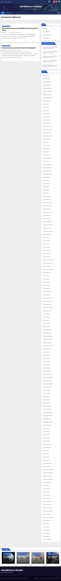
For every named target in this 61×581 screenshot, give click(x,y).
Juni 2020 (45, 279)
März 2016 (45, 364)
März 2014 (45, 403)
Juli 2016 (45, 352)
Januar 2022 (46, 218)
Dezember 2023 (46, 164)
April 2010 (45, 457)
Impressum (42, 578)
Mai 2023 (45, 186)
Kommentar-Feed (47, 34)
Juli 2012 (45, 428)
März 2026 (45, 78)
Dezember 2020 (46, 259)
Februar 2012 (46, 444)
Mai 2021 (45, 244)
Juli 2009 (45, 485)
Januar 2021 (46, 256)
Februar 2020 (46, 291)
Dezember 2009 (46, 469)
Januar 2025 (46, 123)
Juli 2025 (45, 104)
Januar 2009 (46, 504)
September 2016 (47, 345)
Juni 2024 (45, 145)
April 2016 (45, 361)
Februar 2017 (46, 329)
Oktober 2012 (46, 418)
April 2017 (45, 323)
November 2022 (46, 205)
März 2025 (45, 116)
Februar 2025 (46, 120)
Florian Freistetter (16, 32)
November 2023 (46, 167)
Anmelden (45, 28)
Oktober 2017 (46, 304)
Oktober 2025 (46, 94)
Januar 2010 (46, 466)
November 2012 (46, 415)
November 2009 (46, 472)
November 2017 (46, 301)
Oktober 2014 (46, 380)
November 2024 (46, 129)
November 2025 (46, 91)
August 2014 (46, 387)
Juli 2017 (45, 314)
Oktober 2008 (46, 514)
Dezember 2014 (46, 374)
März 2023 (45, 193)
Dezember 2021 (46, 221)
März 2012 (45, 441)
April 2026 (45, 75)
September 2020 (47, 269)
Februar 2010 (46, 463)
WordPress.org (46, 38)
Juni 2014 (45, 393)
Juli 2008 (45, 523)
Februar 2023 (46, 196)
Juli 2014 (45, 390)
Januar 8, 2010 (6, 32)
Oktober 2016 (46, 342)
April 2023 (45, 190)
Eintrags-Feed (46, 31)
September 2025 (47, 97)
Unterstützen (36, 578)
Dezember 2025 (46, 88)
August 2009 (46, 482)
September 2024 (47, 136)
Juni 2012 (45, 431)
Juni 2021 (45, 240)
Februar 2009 (46, 501)
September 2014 (47, 383)
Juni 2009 (45, 488)
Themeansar (24, 578)
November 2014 (46, 377)
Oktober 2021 (46, 228)
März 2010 (45, 460)
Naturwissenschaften (6, 26)
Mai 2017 (45, 320)
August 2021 (46, 234)
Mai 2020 (45, 282)
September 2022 (47, 212)
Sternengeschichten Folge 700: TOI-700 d (8, 557)
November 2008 (46, 511)
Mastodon (9, 12)
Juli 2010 (45, 450)
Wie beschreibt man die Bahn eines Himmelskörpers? (19, 48)
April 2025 (45, 113)
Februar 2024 (46, 158)
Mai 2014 (45, 396)
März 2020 (45, 288)
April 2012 (45, 437)
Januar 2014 (46, 409)
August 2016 (46, 348)
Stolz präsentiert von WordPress (7, 578)
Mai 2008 (45, 530)
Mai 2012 (45, 434)
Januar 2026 (46, 85)
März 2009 (45, 498)
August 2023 (46, 177)
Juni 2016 (45, 355)
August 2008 (46, 520)
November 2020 (46, 263)
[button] (56, 12)
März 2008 (45, 536)
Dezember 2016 (46, 336)
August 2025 (46, 101)
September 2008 (47, 517)
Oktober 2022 (46, 209)
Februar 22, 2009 (7, 50)
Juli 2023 (45, 180)
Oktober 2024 (46, 132)
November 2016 (46, 339)
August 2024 (46, 139)
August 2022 (46, 215)
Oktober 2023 (46, 170)
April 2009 (45, 495)
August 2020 (46, 272)
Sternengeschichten (7, 554)
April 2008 (45, 533)
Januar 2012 (46, 447)
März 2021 (45, 250)
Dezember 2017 (46, 298)
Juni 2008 (45, 527)
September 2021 (47, 231)
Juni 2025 (45, 107)
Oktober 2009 (46, 476)
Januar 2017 (46, 333)
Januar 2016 (46, 371)
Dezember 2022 (46, 202)
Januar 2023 (46, 199)
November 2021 (46, 225)
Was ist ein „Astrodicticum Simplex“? (53, 578)
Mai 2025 (45, 110)
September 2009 (47, 479)
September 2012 (47, 422)
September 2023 (47, 174)
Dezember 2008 (46, 507)
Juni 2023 (45, 183)
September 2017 (47, 307)
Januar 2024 (46, 161)
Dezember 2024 (46, 126)
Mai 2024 (45, 148)
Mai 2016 (45, 358)
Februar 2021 (46, 253)
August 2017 (46, 310)
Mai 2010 (45, 453)
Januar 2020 (46, 294)
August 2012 (46, 425)
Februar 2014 (46, 406)
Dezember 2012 (46, 412)
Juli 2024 (45, 142)
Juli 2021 (45, 237)
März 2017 (45, 326)
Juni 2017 (45, 317)
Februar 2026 (46, 81)
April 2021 (45, 247)
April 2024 (45, 151)
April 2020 (45, 285)
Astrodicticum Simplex (30, 6)
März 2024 (45, 155)
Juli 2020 (45, 275)
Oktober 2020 (46, 266)
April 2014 (45, 399)
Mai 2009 (45, 492)
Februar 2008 (46, 539)
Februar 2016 (46, 368)
